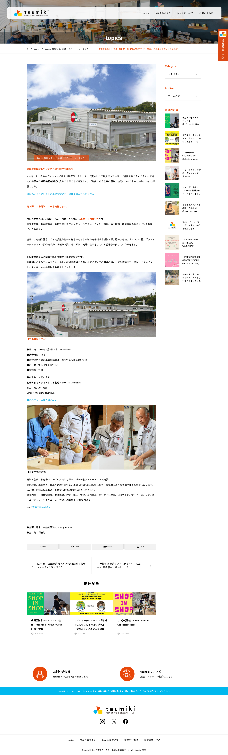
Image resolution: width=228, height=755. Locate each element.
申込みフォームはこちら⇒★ (42, 400)
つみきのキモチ (162, 13)
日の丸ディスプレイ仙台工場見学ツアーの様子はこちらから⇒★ (60, 193)
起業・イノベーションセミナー (72, 157)
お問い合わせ (205, 13)
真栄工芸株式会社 (41, 507)
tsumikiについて (184, 13)
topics (145, 13)
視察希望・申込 (152, 740)
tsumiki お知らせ (44, 157)
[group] (48, 615)
